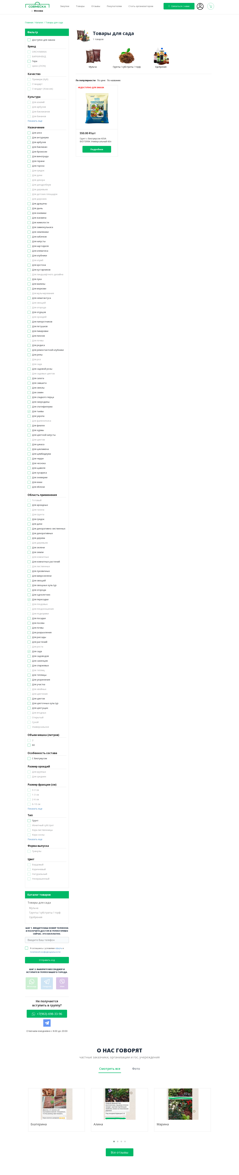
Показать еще (35, 120)
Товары (80, 6)
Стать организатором (140, 6)
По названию (114, 80)
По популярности (86, 80)
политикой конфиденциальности (45, 952)
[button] (114, 1141)
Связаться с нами (179, 6)
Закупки (64, 6)
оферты (58, 948)
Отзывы (95, 6)
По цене (101, 80)
